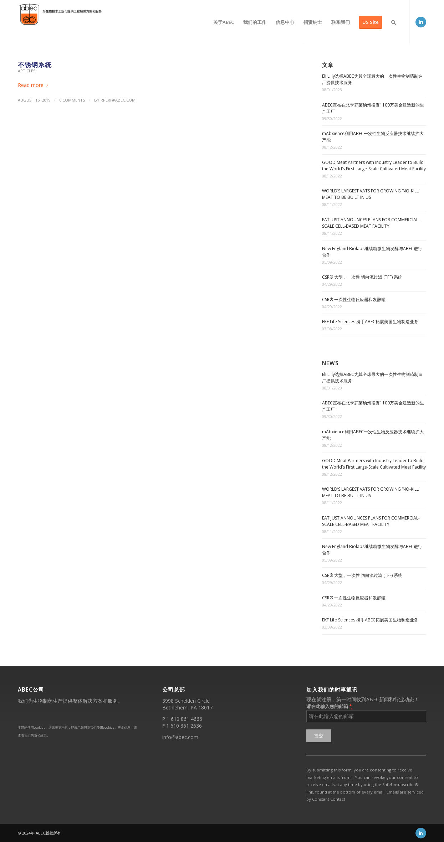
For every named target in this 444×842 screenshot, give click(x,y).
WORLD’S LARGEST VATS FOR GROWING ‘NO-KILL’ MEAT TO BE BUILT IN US (370, 194)
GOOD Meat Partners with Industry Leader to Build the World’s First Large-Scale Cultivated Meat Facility (374, 165)
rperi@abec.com (118, 100)
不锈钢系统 (35, 64)
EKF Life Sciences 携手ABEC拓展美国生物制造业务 (370, 322)
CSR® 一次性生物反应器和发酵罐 (354, 299)
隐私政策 (40, 735)
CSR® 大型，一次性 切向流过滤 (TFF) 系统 (362, 277)
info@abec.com (180, 737)
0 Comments (72, 100)
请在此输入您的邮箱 (329, 706)
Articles (27, 70)
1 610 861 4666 (184, 719)
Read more (34, 85)
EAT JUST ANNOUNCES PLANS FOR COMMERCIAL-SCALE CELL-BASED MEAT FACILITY (371, 223)
